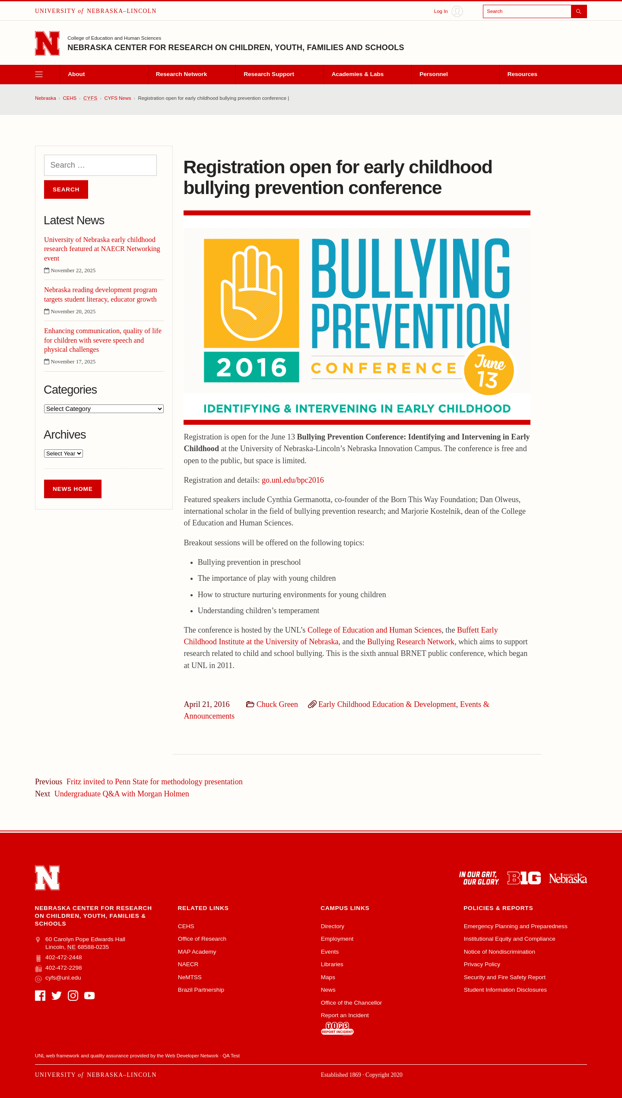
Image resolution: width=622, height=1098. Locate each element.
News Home (73, 489)
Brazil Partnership (201, 990)
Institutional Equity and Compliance (509, 939)
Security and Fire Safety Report (505, 977)
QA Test (231, 1055)
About (76, 74)
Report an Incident (345, 1024)
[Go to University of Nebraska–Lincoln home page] (47, 43)
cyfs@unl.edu (58, 978)
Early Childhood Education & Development (387, 704)
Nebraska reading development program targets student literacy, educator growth (100, 294)
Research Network (181, 74)
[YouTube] (89, 995)
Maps (328, 977)
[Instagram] (73, 995)
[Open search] (535, 11)
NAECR (188, 964)
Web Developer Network (191, 1055)
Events (330, 951)
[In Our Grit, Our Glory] (479, 878)
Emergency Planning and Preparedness (516, 926)
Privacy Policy (482, 964)
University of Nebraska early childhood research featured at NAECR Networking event (102, 249)
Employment (337, 939)
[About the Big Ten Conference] (524, 878)
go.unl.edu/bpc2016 (293, 480)
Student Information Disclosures (505, 990)
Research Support (269, 74)
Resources (522, 74)
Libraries (332, 964)
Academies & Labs (358, 74)
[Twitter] (56, 995)
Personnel (433, 74)
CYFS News (118, 98)
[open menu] (47, 74)
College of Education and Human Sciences (114, 38)
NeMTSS (190, 977)
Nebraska (45, 98)
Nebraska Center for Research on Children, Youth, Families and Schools (235, 47)
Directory (332, 926)
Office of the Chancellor (351, 1002)
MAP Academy (197, 951)
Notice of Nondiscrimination (499, 951)
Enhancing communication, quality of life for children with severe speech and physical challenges (103, 340)
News (328, 990)
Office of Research (202, 939)
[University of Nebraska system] (568, 878)
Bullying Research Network (410, 641)
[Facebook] (40, 995)
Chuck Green (277, 704)
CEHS (70, 98)
